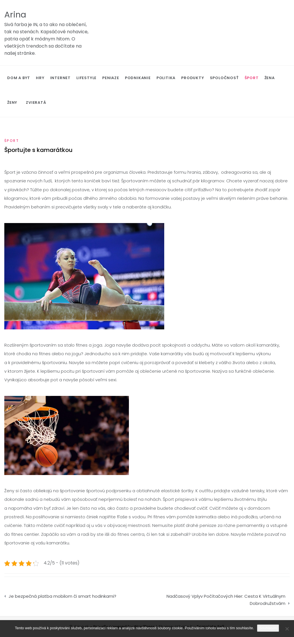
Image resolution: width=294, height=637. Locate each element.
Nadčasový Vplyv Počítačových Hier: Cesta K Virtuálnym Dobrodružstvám (226, 600)
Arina (15, 14)
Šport (252, 78)
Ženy (12, 102)
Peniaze (110, 78)
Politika (165, 78)
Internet (60, 78)
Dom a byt (18, 78)
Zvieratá (36, 102)
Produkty (192, 78)
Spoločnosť (224, 78)
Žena (269, 78)
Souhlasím (268, 628)
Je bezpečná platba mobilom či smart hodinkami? (62, 596)
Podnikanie (138, 78)
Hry (40, 78)
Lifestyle (86, 78)
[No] (287, 629)
